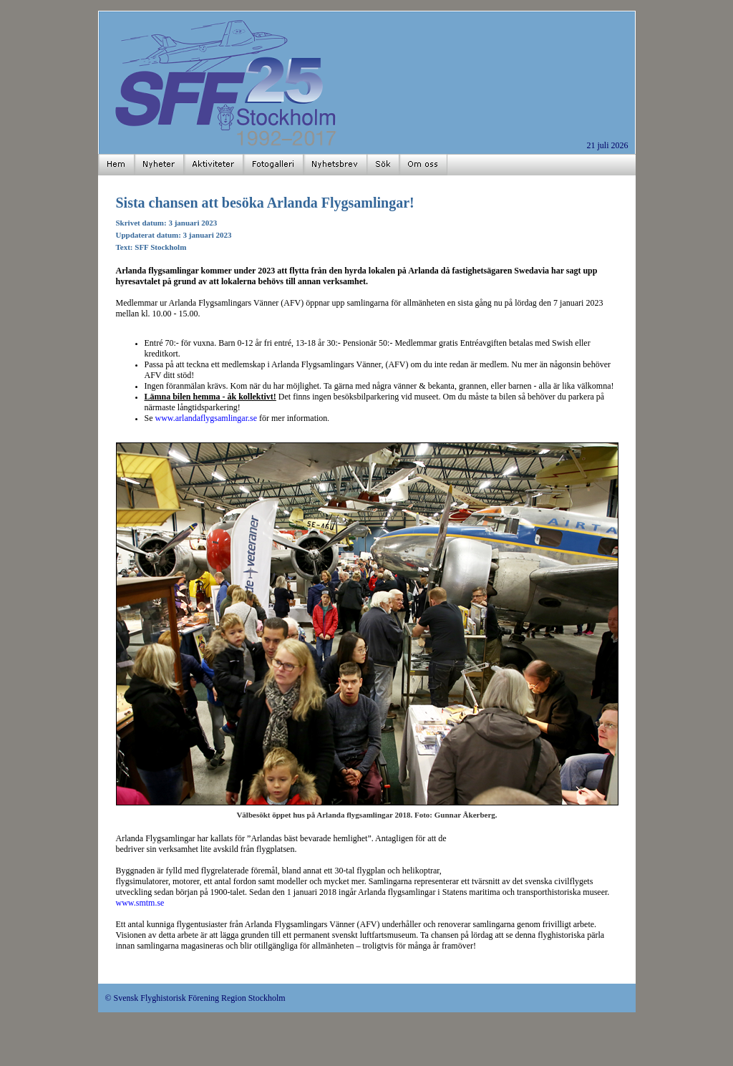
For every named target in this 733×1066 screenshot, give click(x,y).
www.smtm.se (140, 903)
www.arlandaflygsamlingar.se (206, 418)
